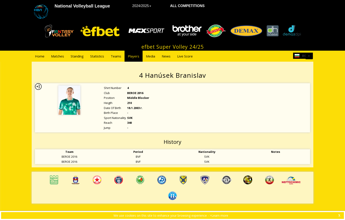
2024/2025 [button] (141, 6)
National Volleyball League (82, 6)
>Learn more (219, 215)
